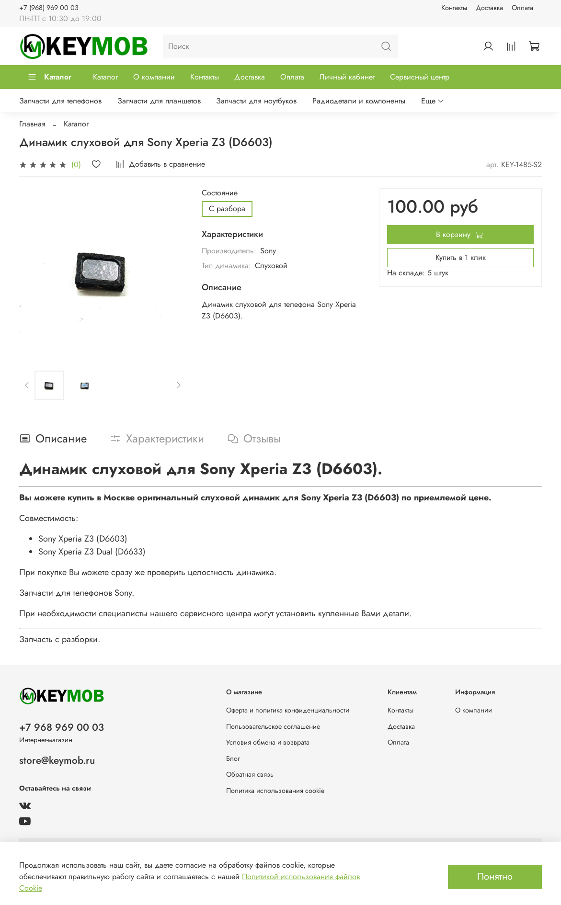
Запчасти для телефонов (60, 100)
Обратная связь (250, 774)
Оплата (522, 7)
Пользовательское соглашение (273, 726)
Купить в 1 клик (460, 257)
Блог (233, 758)
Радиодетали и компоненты (358, 100)
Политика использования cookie (275, 790)
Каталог (49, 76)
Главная (32, 123)
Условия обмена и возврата (267, 742)
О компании (154, 76)
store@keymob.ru (57, 760)
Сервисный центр (419, 76)
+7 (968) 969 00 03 (49, 7)
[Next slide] (178, 385)
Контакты (454, 7)
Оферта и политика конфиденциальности (287, 710)
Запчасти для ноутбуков (256, 100)
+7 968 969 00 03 (61, 727)
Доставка (489, 7)
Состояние (220, 192)
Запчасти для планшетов (159, 100)
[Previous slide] (27, 385)
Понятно (495, 876)
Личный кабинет (347, 76)
